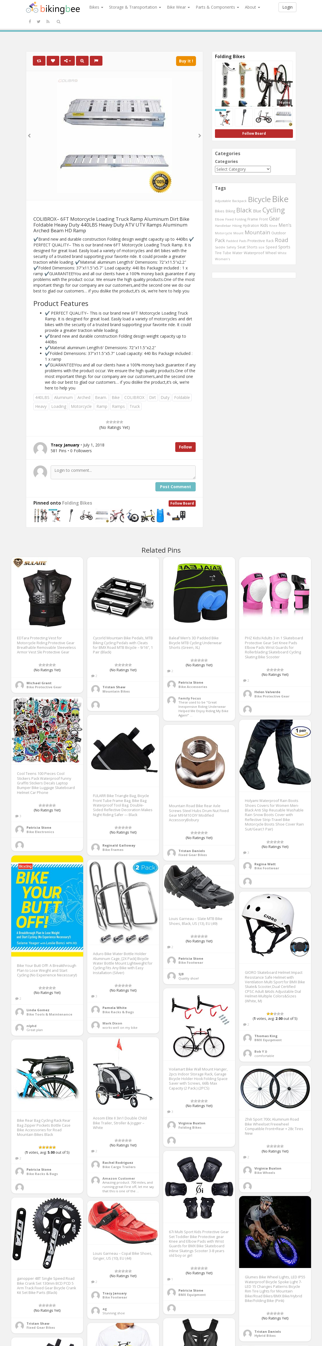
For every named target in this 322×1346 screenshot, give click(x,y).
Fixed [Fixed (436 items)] (229, 219)
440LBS (42, 397)
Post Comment (175, 486)
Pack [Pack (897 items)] (220, 240)
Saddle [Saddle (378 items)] (220, 247)
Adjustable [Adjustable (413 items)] (223, 201)
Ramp (101, 406)
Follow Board (182, 503)
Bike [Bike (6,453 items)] (280, 199)
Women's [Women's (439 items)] (222, 259)
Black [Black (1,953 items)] (244, 210)
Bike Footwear (266, 868)
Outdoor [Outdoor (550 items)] (278, 232)
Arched (83, 397)
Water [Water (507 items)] (237, 252)
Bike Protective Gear (44, 687)
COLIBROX (134, 397)
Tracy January (114, 1293)
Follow (185, 447)
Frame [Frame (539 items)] (252, 219)
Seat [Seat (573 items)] (241, 247)
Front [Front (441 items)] (263, 219)
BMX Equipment (268, 1040)
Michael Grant (39, 683)
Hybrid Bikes (265, 1335)
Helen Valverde (267, 692)
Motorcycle (81, 406)
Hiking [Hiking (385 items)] (237, 225)
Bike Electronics (40, 832)
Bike (116, 397)
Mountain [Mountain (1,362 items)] (257, 232)
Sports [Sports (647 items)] (284, 247)
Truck (134, 406)
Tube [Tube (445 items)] (227, 252)
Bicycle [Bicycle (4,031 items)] (259, 199)
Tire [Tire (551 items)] (218, 252)
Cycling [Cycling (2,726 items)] (273, 209)
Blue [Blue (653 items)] (257, 211)
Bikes (96, 7)
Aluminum (63, 397)
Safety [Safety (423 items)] (231, 247)
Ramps (118, 406)
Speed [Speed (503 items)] (271, 247)
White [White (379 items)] (282, 253)
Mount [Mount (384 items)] (238, 233)
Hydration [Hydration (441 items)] (251, 225)
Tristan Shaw (113, 687)
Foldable (182, 397)
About (252, 7)
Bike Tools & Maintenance (49, 1014)
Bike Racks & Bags (118, 1012)
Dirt (152, 397)
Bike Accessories (192, 687)
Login (287, 7)
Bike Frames (112, 849)
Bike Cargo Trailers (119, 1167)
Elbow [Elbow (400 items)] (219, 219)
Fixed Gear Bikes (192, 855)
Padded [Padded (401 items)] (232, 241)
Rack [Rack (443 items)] (270, 240)
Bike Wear (178, 7)
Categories (226, 161)
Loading (58, 406)
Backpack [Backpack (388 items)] (239, 201)
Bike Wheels (264, 1172)
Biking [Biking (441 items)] (230, 211)
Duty (165, 397)
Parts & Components (217, 7)
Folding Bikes (77, 503)
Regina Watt (265, 864)
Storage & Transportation (135, 7)
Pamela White (114, 1007)
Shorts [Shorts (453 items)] (252, 247)
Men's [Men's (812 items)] (285, 225)
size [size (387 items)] (261, 247)
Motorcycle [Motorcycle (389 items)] (223, 233)
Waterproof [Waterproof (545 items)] (254, 252)
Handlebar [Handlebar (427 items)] (223, 225)
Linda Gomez (37, 1010)
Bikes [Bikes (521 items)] (219, 211)
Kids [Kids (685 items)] (264, 225)
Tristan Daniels (191, 851)
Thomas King (265, 1036)
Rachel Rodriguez (117, 1162)
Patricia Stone (190, 682)
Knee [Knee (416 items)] (273, 225)
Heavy (41, 406)
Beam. (101, 397)
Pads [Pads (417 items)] (242, 241)
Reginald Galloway (118, 845)
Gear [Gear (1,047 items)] (274, 218)
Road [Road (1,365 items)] (281, 240)
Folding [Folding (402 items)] (240, 219)
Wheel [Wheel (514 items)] (271, 252)
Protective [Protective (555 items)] (256, 240)
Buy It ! (186, 61)
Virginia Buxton (191, 1123)
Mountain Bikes (116, 691)
